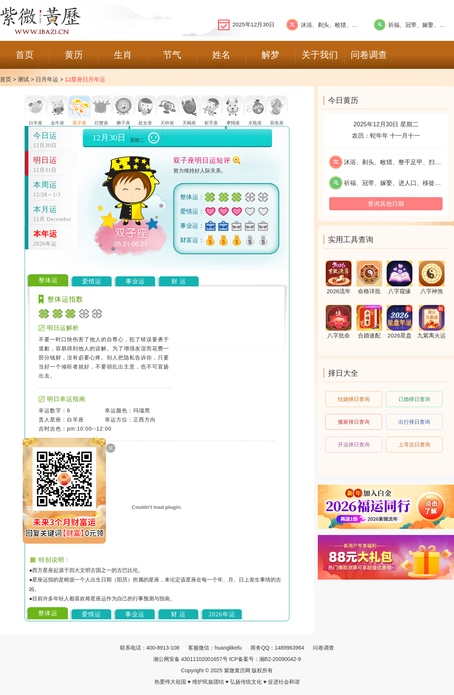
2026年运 (222, 614)
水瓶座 (255, 123)
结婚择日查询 (354, 399)
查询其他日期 (386, 204)
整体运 (48, 280)
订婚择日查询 (414, 399)
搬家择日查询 (354, 422)
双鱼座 (277, 123)
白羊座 (35, 123)
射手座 (211, 123)
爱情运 (91, 281)
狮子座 (123, 123)
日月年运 (47, 79)
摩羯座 (233, 123)
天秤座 (167, 123)
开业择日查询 (354, 445)
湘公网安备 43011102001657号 (190, 659)
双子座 (79, 123)
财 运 (178, 281)
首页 (5, 79)
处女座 (145, 123)
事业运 (135, 281)
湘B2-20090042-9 (280, 659)
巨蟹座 (101, 123)
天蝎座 (189, 123)
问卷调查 (323, 648)
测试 (23, 79)
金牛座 (57, 123)
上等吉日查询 (414, 445)
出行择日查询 (414, 422)
